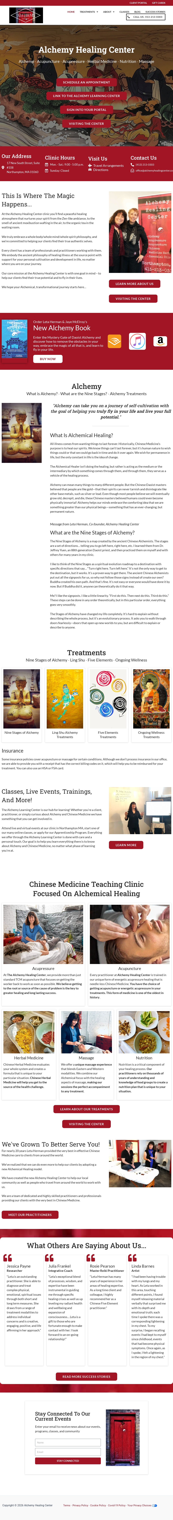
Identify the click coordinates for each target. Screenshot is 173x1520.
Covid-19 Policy (119, 1505)
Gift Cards (158, 3)
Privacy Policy (81, 1505)
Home (71, 11)
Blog (137, 11)
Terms (67, 1505)
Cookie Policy (100, 1505)
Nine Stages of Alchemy (22, 732)
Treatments (89, 12)
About (108, 12)
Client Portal (138, 3)
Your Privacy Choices (145, 1505)
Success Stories (155, 11)
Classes (124, 11)
